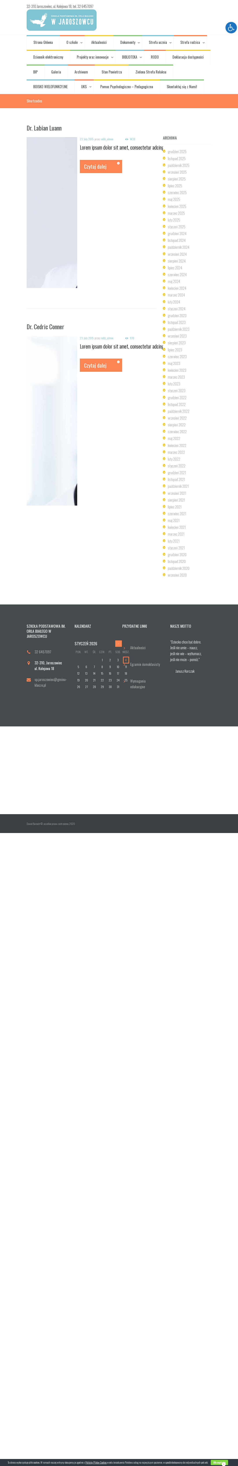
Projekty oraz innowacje (92, 57)
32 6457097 (43, 651)
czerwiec (177, 192)
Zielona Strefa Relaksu (150, 72)
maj (174, 199)
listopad (177, 158)
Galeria (56, 72)
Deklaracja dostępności (188, 57)
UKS (84, 86)
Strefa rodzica (190, 42)
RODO (155, 57)
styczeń (176, 226)
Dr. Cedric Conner (45, 326)
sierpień (177, 179)
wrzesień (177, 172)
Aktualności (99, 42)
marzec (176, 213)
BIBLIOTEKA (129, 57)
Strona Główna (43, 42)
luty (174, 220)
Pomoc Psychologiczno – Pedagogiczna (126, 86)
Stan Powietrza (112, 72)
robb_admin (107, 139)
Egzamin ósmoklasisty (145, 664)
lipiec (175, 185)
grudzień (177, 151)
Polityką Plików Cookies (96, 1462)
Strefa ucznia (158, 42)
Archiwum (81, 72)
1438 (132, 139)
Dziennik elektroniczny (48, 57)
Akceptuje (219, 1462)
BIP (35, 72)
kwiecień (177, 206)
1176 (132, 338)
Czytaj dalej (95, 166)
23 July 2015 (87, 139)
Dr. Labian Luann (44, 127)
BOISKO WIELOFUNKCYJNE (50, 86)
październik (178, 165)
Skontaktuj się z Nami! (182, 86)
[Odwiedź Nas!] (119, 770)
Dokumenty (127, 42)
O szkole (72, 42)
